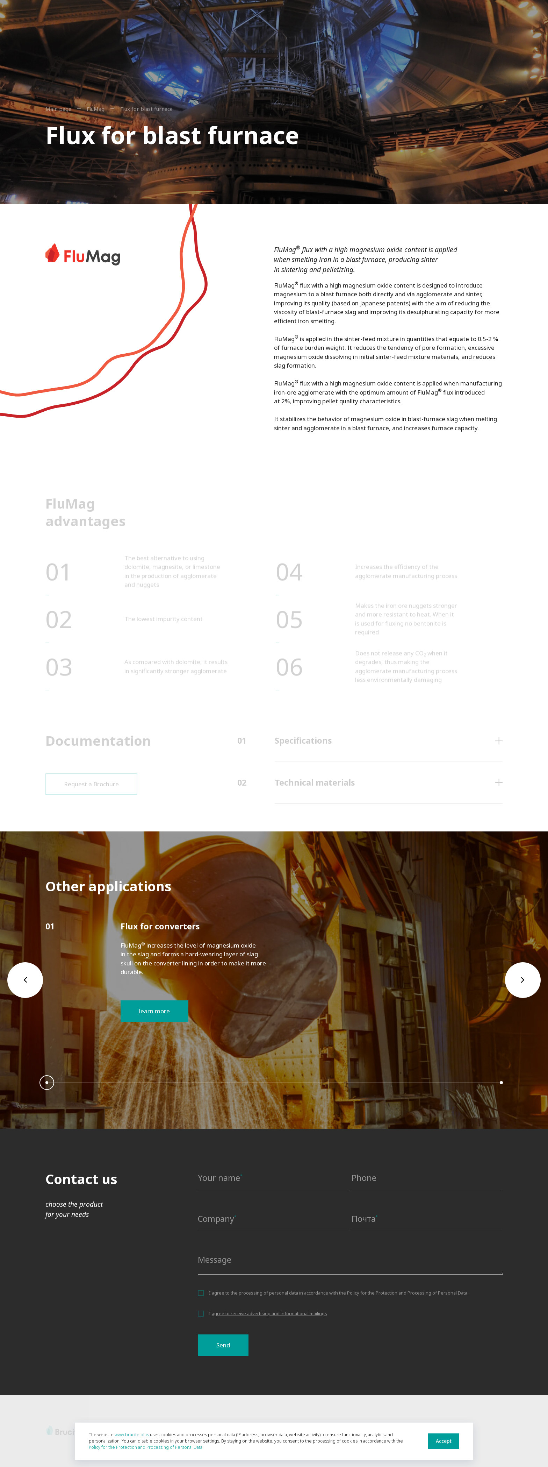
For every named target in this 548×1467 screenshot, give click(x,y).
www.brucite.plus (132, 1435)
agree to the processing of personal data (255, 1293)
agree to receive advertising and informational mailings (269, 1313)
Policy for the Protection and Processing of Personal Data (145, 1447)
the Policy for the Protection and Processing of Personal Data (403, 1293)
